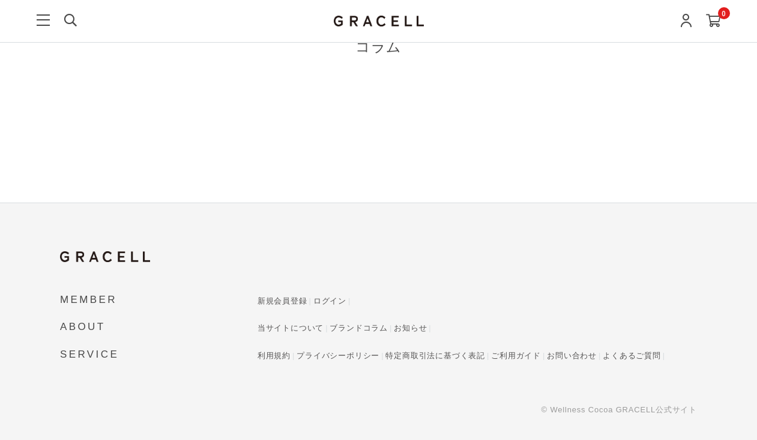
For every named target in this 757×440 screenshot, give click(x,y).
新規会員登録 (282, 300)
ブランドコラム (359, 327)
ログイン (329, 300)
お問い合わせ (572, 355)
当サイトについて (291, 327)
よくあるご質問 (632, 355)
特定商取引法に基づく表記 (435, 355)
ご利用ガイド (516, 355)
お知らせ (410, 327)
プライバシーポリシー (338, 355)
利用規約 (274, 355)
